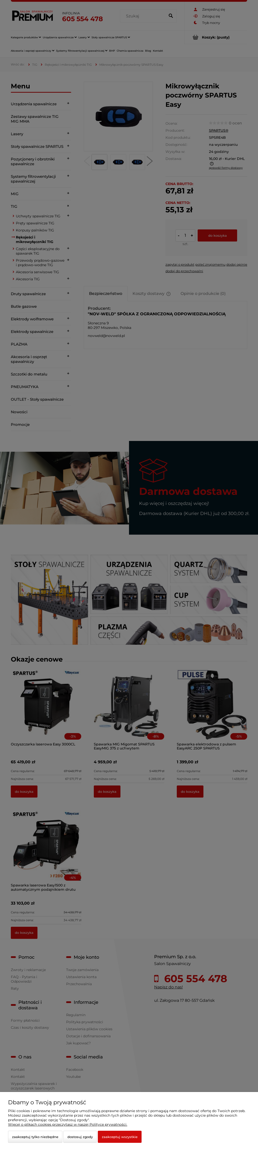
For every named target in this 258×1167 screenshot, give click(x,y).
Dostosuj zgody (80, 1137)
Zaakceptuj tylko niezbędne (35, 1137)
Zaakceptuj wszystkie (120, 1137)
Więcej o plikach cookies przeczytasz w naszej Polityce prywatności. (67, 1124)
